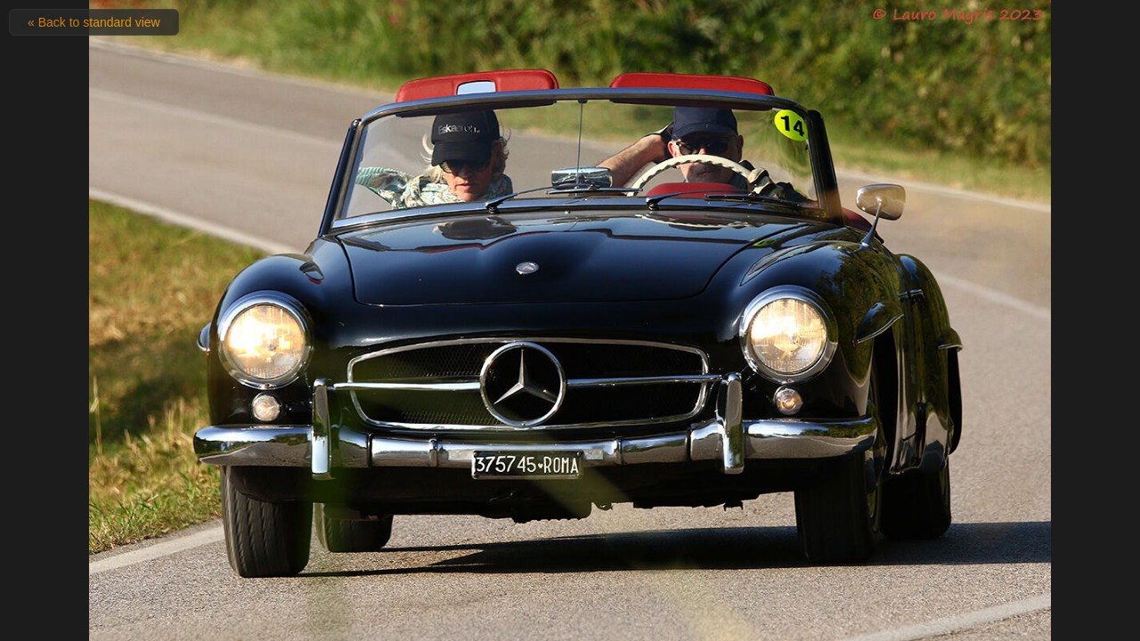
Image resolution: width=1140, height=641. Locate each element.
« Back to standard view (94, 22)
